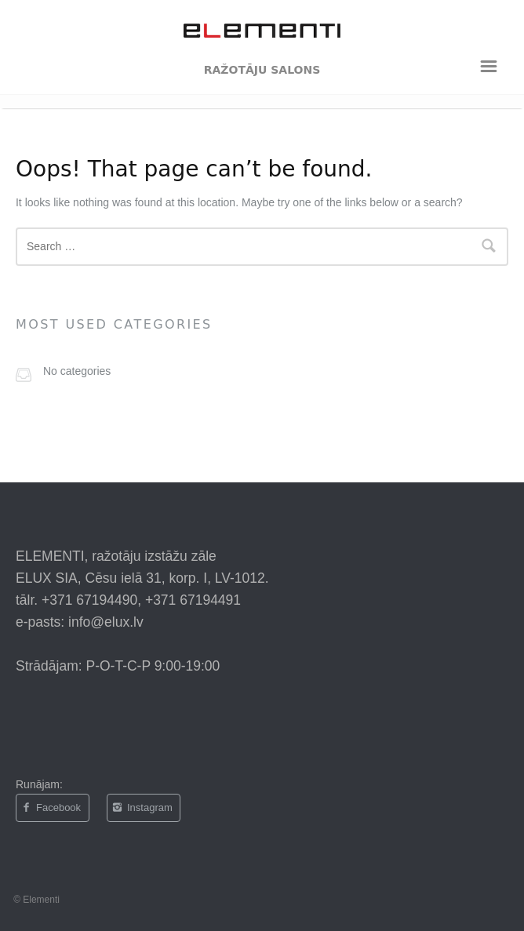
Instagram (142, 808)
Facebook (51, 808)
